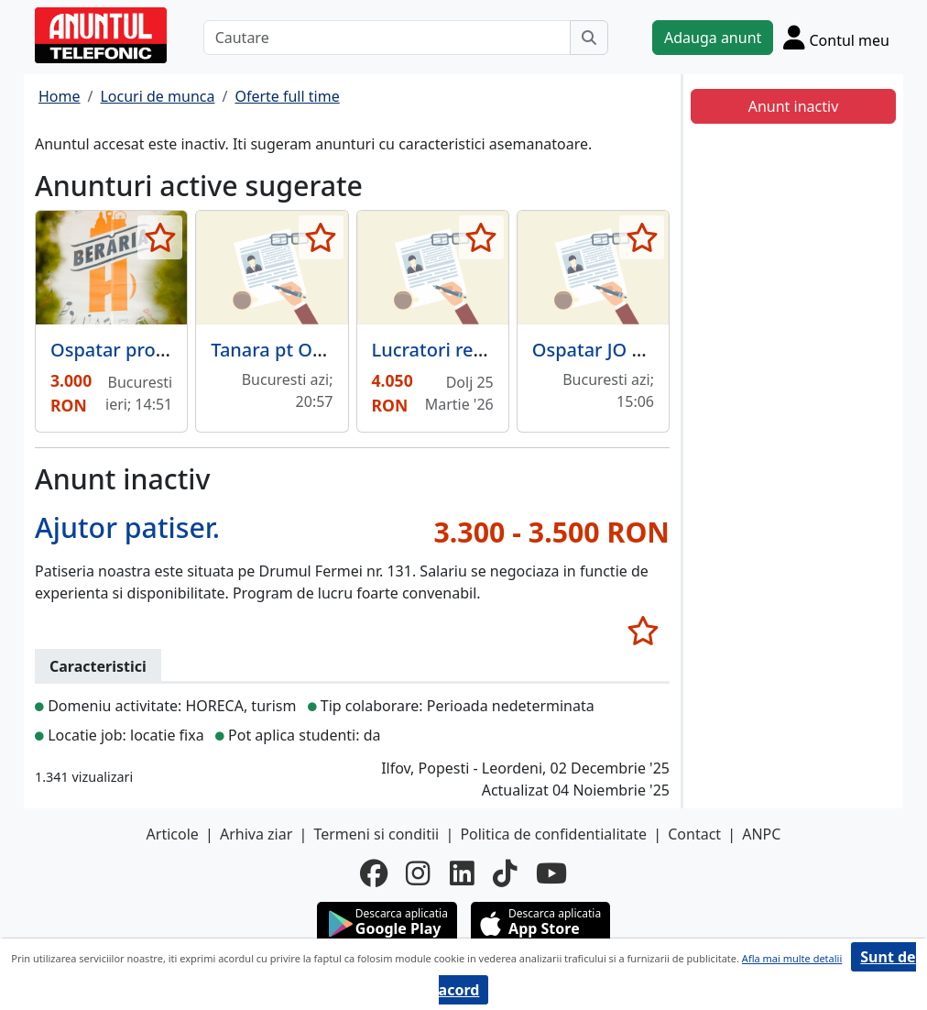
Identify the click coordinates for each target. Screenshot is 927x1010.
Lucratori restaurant (460, 349)
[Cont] (836, 37)
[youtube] (551, 873)
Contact (694, 834)
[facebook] (373, 873)
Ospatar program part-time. (172, 349)
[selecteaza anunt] (159, 237)
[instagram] (418, 873)
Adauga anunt (712, 37)
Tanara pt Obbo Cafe (300, 349)
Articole (173, 834)
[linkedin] (462, 873)
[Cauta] (589, 37)
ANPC (761, 834)
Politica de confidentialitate (553, 834)
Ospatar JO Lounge (615, 349)
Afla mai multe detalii (792, 958)
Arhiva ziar (256, 834)
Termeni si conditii (376, 834)
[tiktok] (505, 873)
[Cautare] (387, 37)
